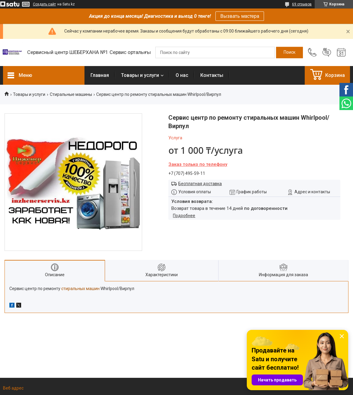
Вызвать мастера (239, 16)
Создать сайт (44, 4)
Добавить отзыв (327, 52)
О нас (182, 75)
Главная (100, 75)
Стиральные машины (71, 94)
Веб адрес (13, 388)
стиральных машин (80, 288)
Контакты (211, 75)
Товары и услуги (140, 75)
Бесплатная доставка (200, 183)
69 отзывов (302, 4)
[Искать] (289, 52)
